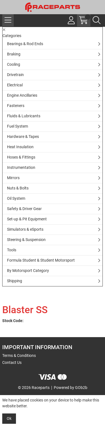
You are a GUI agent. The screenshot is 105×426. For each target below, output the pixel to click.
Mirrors (13, 178)
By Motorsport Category (28, 270)
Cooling (13, 64)
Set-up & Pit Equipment (27, 219)
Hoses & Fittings (21, 157)
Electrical (15, 85)
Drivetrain (15, 74)
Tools (11, 250)
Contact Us (12, 362)
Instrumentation (21, 167)
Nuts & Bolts (18, 188)
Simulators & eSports (25, 229)
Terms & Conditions (19, 355)
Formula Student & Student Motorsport (41, 260)
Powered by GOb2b (70, 387)
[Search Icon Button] (96, 20)
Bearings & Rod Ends (25, 44)
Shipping (14, 281)
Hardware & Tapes (23, 136)
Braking (13, 54)
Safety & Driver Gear (24, 208)
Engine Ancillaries (22, 95)
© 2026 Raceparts (34, 387)
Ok (9, 418)
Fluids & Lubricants (23, 116)
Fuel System (17, 126)
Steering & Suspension (26, 239)
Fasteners (15, 105)
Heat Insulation (20, 147)
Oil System (16, 198)
